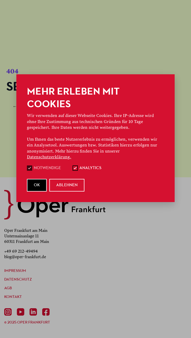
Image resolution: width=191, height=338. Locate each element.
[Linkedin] (34, 312)
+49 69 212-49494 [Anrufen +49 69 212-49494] (21, 251)
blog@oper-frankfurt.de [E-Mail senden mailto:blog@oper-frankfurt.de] (25, 256)
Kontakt (13, 297)
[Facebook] (47, 312)
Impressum (15, 271)
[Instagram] (9, 312)
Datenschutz (18, 280)
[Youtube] (21, 312)
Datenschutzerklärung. (49, 157)
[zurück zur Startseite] (55, 204)
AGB (8, 288)
